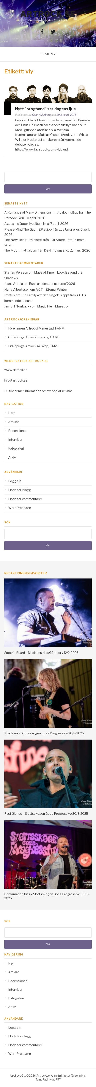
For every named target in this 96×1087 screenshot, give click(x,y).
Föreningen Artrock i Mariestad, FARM (36, 328)
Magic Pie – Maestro (52, 306)
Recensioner (17, 431)
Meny (50, 54)
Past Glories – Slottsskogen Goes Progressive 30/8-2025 (46, 813)
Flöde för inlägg (19, 490)
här (69, 391)
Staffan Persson (16, 272)
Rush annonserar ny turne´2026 (52, 284)
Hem (12, 413)
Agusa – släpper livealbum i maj (27, 224)
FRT (58, 1079)
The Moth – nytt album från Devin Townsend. (36, 250)
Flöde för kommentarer (25, 499)
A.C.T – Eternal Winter (51, 290)
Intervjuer (15, 440)
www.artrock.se (15, 370)
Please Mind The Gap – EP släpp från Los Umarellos (42, 229)
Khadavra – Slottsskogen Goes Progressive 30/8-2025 (44, 733)
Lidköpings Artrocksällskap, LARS (33, 346)
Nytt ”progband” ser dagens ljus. (46, 109)
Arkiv (12, 458)
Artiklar (13, 422)
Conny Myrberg (41, 114)
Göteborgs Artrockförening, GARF (33, 337)
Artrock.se (48, 14)
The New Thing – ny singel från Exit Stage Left (38, 240)
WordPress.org (19, 508)
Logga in (14, 481)
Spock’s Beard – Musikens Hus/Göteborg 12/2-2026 (41, 652)
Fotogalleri (16, 448)
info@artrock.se (15, 380)
